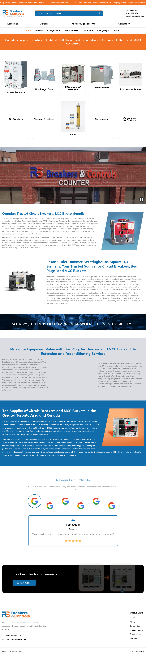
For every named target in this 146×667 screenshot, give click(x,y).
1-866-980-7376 (13, 635)
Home (28, 30)
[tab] (34, 501)
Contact (117, 30)
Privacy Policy (138, 651)
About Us (39, 30)
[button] (53, 30)
